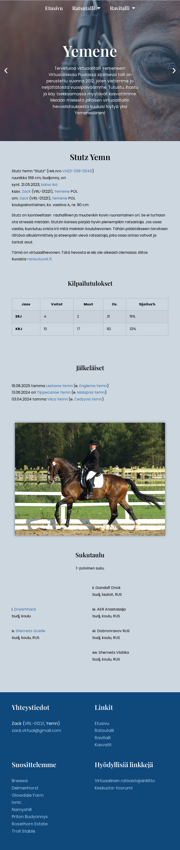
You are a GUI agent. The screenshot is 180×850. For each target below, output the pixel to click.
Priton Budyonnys (30, 816)
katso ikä (49, 184)
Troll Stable (23, 831)
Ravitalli (122, 8)
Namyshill (22, 809)
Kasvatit (103, 745)
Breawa (20, 781)
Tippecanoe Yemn (54, 392)
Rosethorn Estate (30, 824)
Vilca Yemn (57, 399)
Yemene (62, 191)
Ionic (17, 802)
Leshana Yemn (59, 385)
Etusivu (54, 8)
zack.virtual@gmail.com (36, 730)
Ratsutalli (86, 8)
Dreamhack (25, 609)
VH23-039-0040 (77, 171)
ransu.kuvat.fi (39, 259)
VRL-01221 (34, 723)
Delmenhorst (25, 788)
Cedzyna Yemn (88, 399)
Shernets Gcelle (30, 631)
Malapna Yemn (91, 392)
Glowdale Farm (28, 795)
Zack (26, 191)
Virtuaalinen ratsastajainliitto (125, 781)
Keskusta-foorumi (113, 788)
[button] (5, 70)
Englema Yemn (93, 385)
